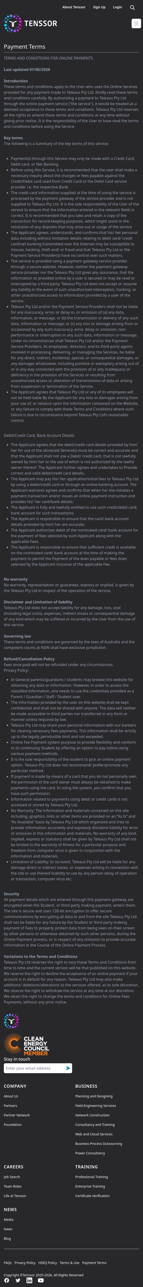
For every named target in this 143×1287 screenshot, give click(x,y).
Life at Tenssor (15, 1196)
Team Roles (13, 1186)
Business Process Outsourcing (98, 1143)
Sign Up (99, 7)
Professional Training (91, 1177)
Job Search (12, 1177)
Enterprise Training (90, 1186)
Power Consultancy (90, 1153)
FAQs (8, 1262)
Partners (10, 1105)
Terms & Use (69, 1262)
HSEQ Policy (47, 1262)
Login (117, 7)
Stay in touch (17, 1059)
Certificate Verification (92, 1196)
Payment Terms (94, 1262)
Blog (7, 1238)
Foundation (13, 1124)
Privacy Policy (24, 1262)
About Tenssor (74, 7)
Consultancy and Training (95, 1124)
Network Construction (92, 1115)
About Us (11, 1096)
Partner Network (17, 1115)
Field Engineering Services (95, 1105)
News (8, 1229)
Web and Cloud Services (94, 1134)
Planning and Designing (94, 1096)
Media (9, 1219)
